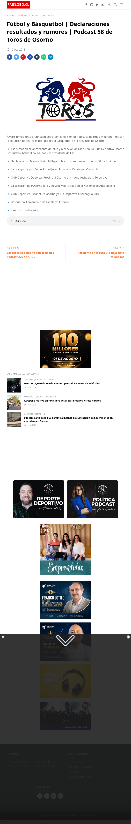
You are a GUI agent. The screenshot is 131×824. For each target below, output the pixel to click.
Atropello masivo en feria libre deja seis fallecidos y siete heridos (62, 400)
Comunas (39, 396)
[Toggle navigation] (121, 4)
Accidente (29, 396)
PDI (44, 413)
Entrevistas (40, 379)
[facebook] (86, 5)
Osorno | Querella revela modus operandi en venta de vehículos (62, 383)
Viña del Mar (51, 396)
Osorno (50, 379)
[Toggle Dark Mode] (109, 4)
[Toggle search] (115, 5)
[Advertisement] (32, 303)
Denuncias (29, 379)
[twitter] (97, 5)
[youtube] (102, 5)
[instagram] (91, 5)
